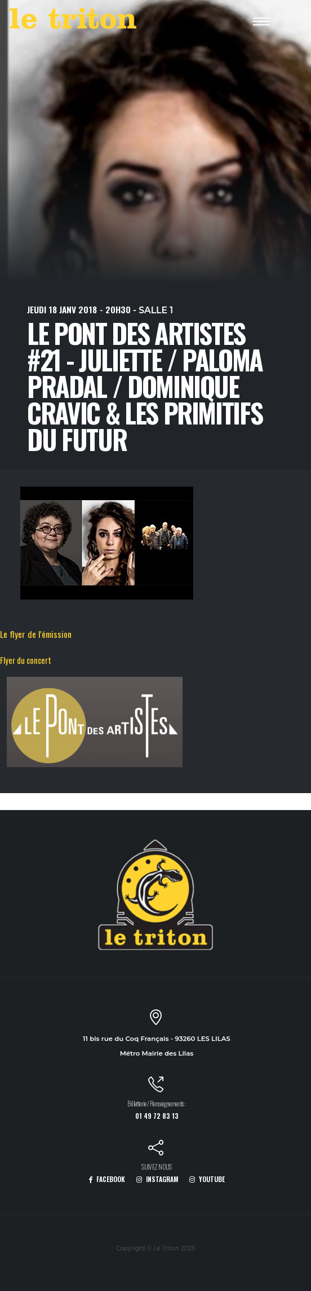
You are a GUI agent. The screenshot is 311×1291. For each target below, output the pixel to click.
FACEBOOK (106, 1179)
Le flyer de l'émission (36, 634)
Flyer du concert (25, 660)
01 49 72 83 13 (157, 1116)
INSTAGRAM (157, 1179)
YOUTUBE (207, 1179)
